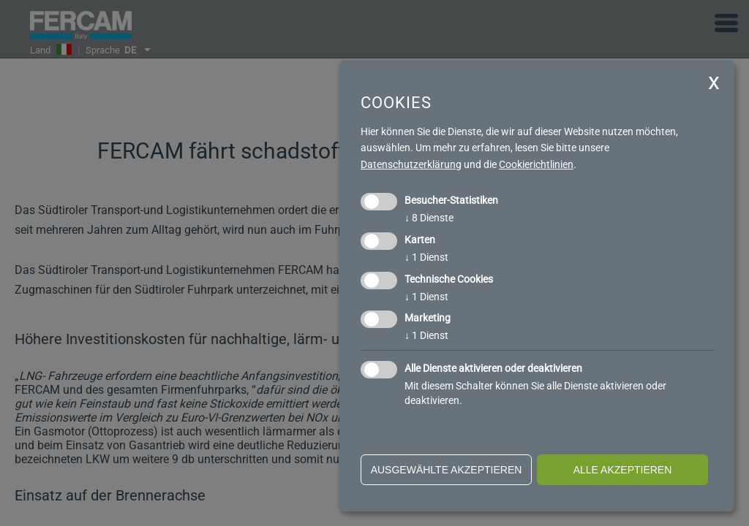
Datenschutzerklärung (411, 164)
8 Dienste (428, 218)
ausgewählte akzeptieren (446, 470)
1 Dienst (426, 257)
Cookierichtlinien (536, 164)
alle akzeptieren (622, 470)
